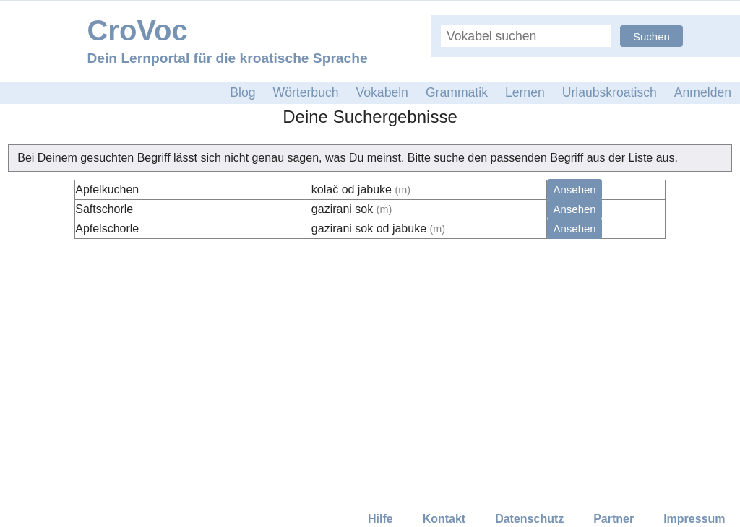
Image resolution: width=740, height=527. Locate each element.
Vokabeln (382, 92)
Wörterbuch (306, 92)
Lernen (525, 92)
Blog (242, 92)
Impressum (694, 519)
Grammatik (457, 92)
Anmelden (702, 92)
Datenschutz (529, 519)
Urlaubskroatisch (609, 92)
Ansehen (574, 189)
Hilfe (380, 519)
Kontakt (444, 519)
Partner (613, 519)
